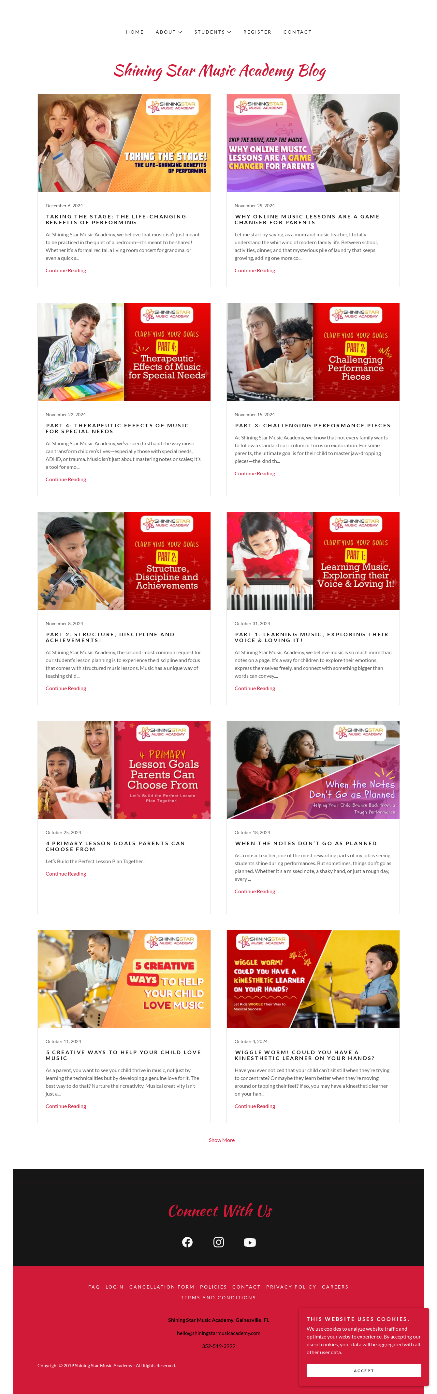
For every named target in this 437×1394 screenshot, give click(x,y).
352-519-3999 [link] (218, 1346)
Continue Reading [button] (66, 270)
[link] (124, 190)
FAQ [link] (94, 1287)
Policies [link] (213, 1287)
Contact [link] (298, 32)
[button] (168, 32)
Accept (364, 1370)
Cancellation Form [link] (162, 1287)
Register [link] (257, 32)
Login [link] (115, 1287)
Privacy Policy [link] (291, 1287)
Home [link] (135, 32)
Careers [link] (335, 1287)
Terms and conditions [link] (218, 1297)
